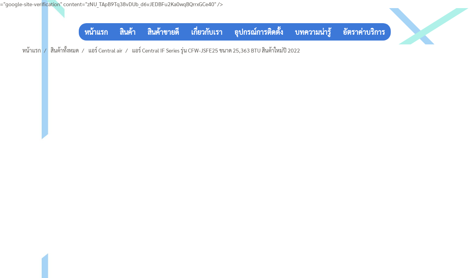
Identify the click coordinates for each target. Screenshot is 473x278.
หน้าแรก (96, 31)
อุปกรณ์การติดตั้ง (258, 31)
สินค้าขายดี (163, 31)
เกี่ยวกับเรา (206, 31)
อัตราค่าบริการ (364, 31)
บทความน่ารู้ (313, 31)
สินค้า (128, 31)
